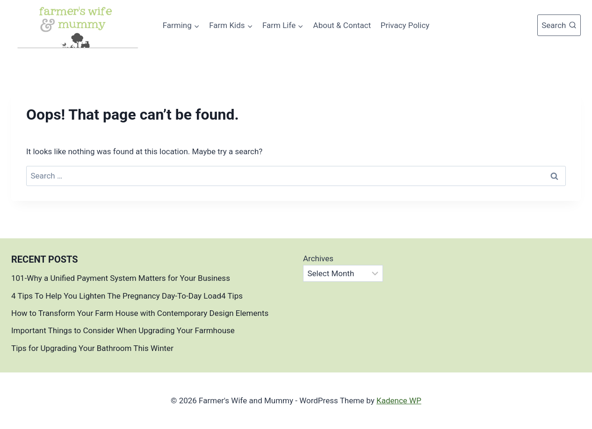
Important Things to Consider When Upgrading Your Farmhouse (124, 330)
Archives (318, 258)
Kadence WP (398, 400)
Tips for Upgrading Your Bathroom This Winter (92, 348)
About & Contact (342, 25)
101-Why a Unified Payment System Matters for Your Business (120, 278)
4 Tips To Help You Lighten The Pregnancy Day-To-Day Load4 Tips (127, 295)
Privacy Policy (405, 25)
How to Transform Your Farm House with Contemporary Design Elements (139, 313)
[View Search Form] (559, 25)
